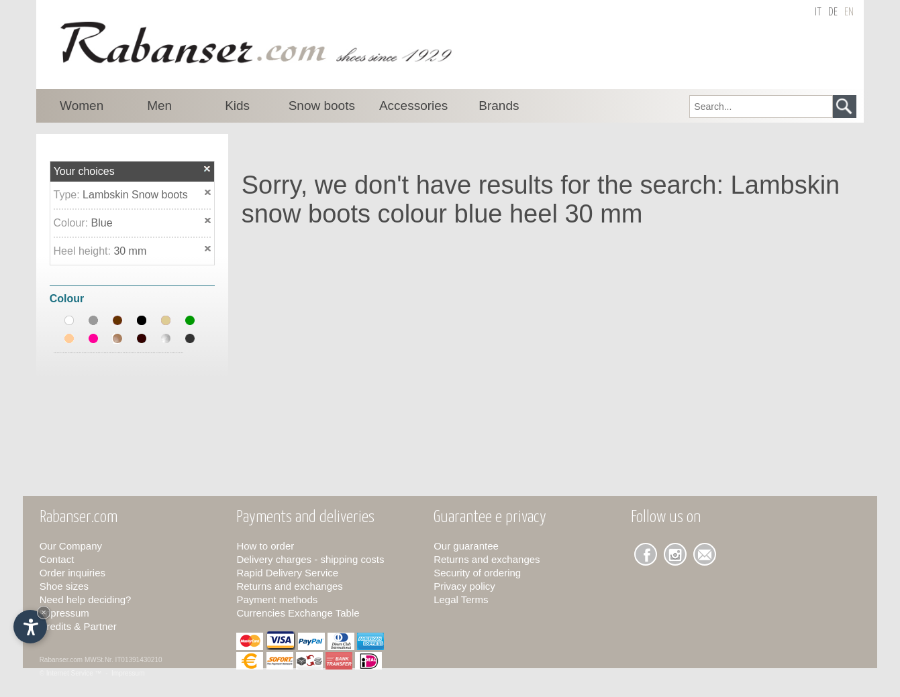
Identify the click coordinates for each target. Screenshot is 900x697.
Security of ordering (477, 572)
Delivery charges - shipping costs (310, 559)
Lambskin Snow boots (135, 194)
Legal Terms (461, 599)
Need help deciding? (86, 599)
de (833, 12)
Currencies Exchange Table (297, 613)
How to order (265, 546)
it (818, 12)
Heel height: (84, 251)
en (849, 12)
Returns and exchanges (289, 586)
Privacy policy (464, 586)
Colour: (72, 223)
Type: (68, 194)
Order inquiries (72, 572)
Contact (57, 559)
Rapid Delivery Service (287, 572)
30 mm (129, 251)
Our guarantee (466, 546)
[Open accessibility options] (30, 626)
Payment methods (276, 599)
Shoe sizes (64, 586)
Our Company (71, 546)
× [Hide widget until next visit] (43, 612)
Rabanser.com (61, 659)
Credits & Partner (78, 626)
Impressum (64, 613)
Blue (102, 223)
